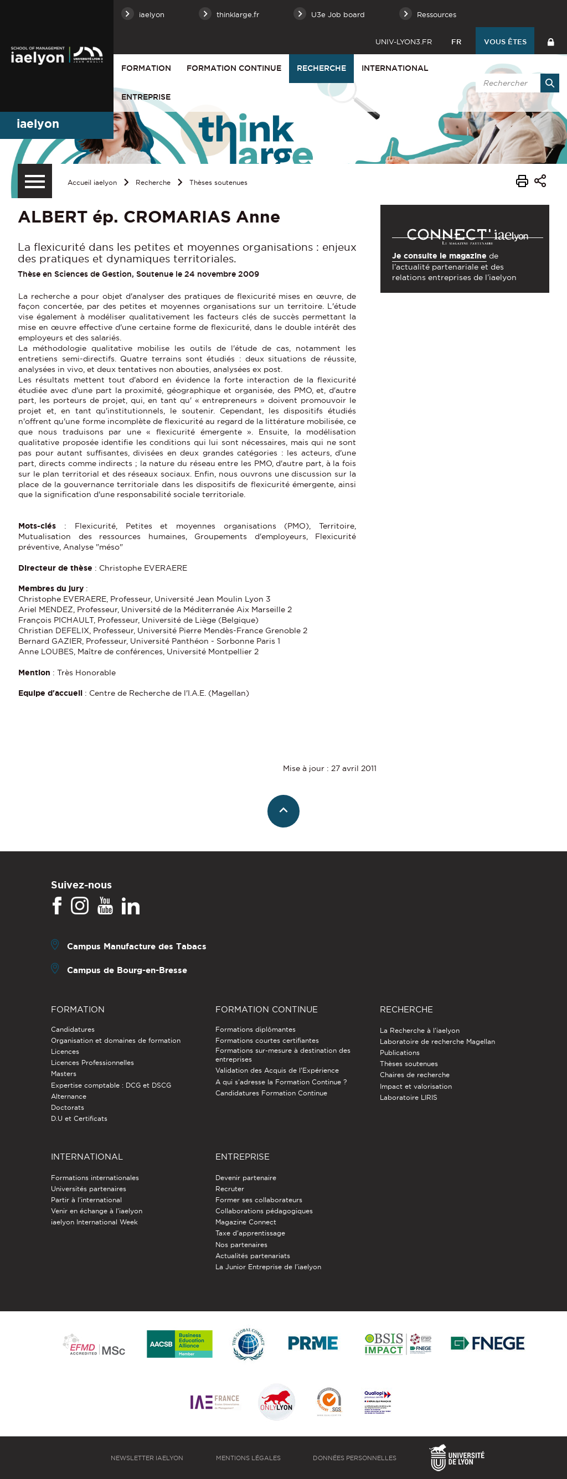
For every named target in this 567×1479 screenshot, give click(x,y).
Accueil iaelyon (92, 182)
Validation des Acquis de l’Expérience (277, 1070)
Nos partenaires (241, 1244)
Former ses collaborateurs (258, 1199)
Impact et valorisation (416, 1086)
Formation (146, 68)
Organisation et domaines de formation (116, 1040)
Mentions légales (248, 1458)
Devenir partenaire (245, 1177)
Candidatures (73, 1029)
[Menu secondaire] (35, 181)
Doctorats (67, 1107)
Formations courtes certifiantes (267, 1040)
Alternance (68, 1096)
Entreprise (146, 96)
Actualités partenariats (252, 1255)
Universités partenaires (88, 1188)
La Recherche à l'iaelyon (420, 1030)
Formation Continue (234, 68)
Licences (65, 1051)
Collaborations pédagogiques (264, 1210)
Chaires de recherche (415, 1074)
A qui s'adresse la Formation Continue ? (281, 1081)
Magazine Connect (245, 1221)
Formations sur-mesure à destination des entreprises (282, 1055)
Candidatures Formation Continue (271, 1093)
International (395, 68)
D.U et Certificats (79, 1118)
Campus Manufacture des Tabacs (137, 946)
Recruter (229, 1188)
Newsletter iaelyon (147, 1458)
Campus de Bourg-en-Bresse (127, 970)
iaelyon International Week (94, 1221)
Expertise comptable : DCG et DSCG (111, 1085)
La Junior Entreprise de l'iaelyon (268, 1266)
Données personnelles (354, 1458)
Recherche (321, 68)
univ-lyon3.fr (403, 41)
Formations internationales (95, 1177)
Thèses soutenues (218, 182)
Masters (63, 1073)
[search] (515, 83)
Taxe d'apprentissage (250, 1233)
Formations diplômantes (255, 1029)
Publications (400, 1052)
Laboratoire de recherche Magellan (437, 1041)
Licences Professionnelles (92, 1062)
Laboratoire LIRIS (408, 1097)
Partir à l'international (86, 1199)
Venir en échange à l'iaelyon (96, 1210)
